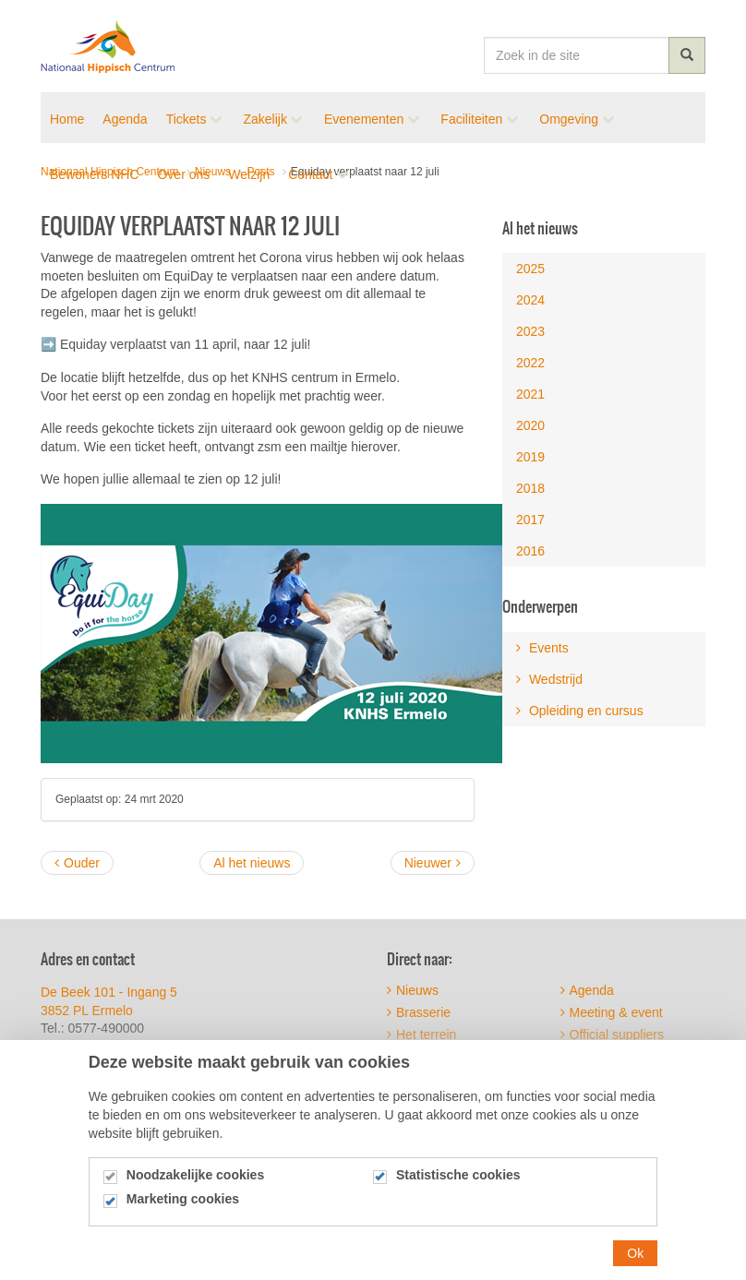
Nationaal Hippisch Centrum (108, 46)
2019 (530, 456)
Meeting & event (611, 1012)
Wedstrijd (549, 679)
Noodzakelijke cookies (195, 1192)
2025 (530, 268)
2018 (530, 488)
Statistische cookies (458, 1192)
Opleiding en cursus (580, 710)
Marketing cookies (182, 1217)
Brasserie (419, 1012)
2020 (530, 425)
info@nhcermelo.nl (124, 1046)
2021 (530, 394)
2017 (530, 519)
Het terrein (421, 1034)
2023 (530, 331)
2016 (530, 551)
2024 (530, 300)
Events (542, 647)
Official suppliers (612, 1034)
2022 (530, 362)
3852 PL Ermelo (87, 1010)
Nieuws (413, 990)
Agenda (587, 990)
